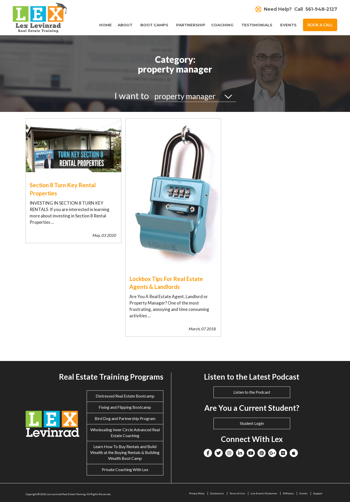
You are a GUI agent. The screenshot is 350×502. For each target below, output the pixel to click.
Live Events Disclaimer (264, 493)
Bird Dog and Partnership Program (125, 418)
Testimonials (256, 24)
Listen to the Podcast (251, 392)
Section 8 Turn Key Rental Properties (63, 189)
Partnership (190, 24)
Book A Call (320, 24)
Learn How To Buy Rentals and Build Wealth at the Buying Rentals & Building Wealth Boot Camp (125, 452)
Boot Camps (154, 24)
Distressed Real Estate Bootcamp (125, 395)
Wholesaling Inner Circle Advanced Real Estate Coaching (125, 432)
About (125, 24)
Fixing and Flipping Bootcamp (125, 407)
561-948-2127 (321, 9)
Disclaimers (217, 493)
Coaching (222, 24)
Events (288, 24)
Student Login (252, 423)
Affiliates (288, 493)
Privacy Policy (197, 493)
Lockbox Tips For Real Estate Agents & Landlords (166, 282)
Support (317, 493)
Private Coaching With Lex (125, 469)
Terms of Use (237, 493)
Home (105, 24)
